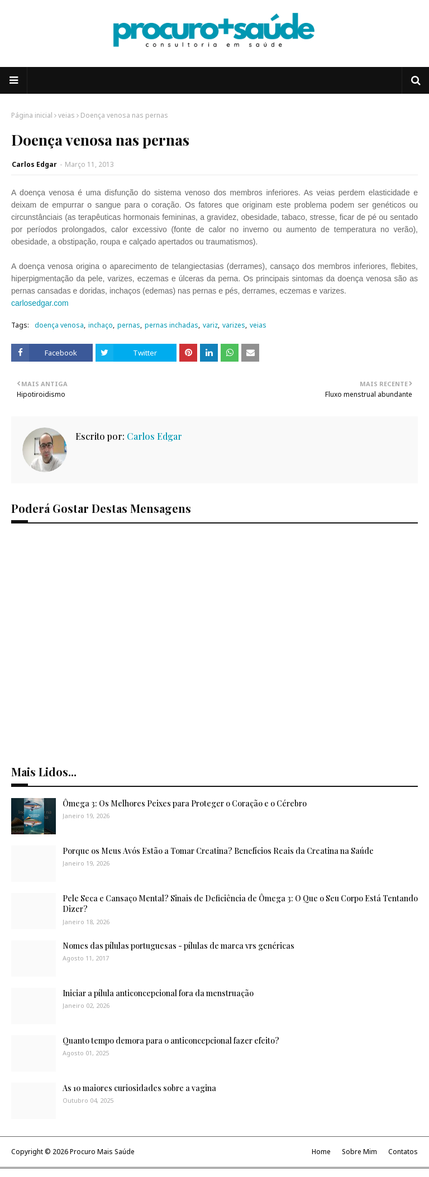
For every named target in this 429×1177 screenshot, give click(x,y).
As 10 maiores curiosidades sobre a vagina (139, 1088)
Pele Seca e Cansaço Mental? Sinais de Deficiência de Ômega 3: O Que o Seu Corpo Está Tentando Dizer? (240, 904)
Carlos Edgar (34, 164)
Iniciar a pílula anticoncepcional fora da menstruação (158, 993)
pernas (128, 325)
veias (66, 115)
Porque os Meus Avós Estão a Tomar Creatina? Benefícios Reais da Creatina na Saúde (218, 850)
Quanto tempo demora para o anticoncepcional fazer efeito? (171, 1040)
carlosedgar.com (40, 303)
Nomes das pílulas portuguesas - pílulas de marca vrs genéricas (178, 945)
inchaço (100, 325)
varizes (233, 325)
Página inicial (32, 115)
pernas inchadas (171, 325)
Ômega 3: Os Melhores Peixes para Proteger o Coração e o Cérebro (185, 803)
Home (321, 1151)
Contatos (403, 1151)
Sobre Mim (359, 1151)
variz (210, 325)
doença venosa (59, 325)
